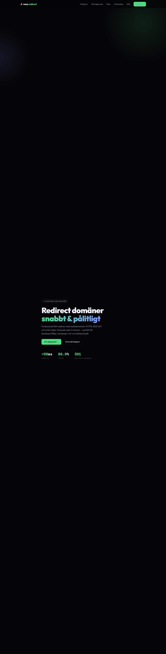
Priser (108, 4)
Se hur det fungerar (72, 342)
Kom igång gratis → (51, 342)
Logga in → (140, 4)
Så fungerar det (97, 4)
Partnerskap (118, 4)
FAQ (128, 4)
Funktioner (84, 4)
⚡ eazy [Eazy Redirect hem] (28, 4)
